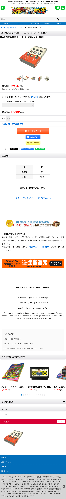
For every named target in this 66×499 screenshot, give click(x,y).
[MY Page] (63, 8)
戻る (17, 198)
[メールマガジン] (57, 8)
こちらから (35, 97)
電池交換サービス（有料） (40, 247)
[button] (3, 8)
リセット (61, 422)
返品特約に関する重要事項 (12, 124)
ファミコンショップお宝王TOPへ (36, 198)
